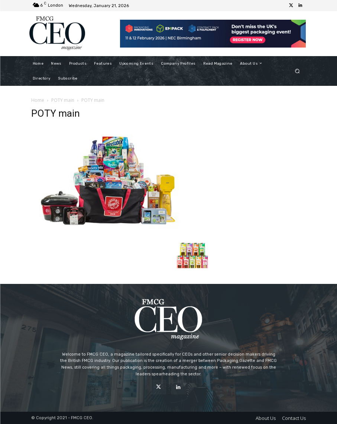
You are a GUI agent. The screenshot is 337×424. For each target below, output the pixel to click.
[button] (297, 71)
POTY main (62, 100)
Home (37, 100)
